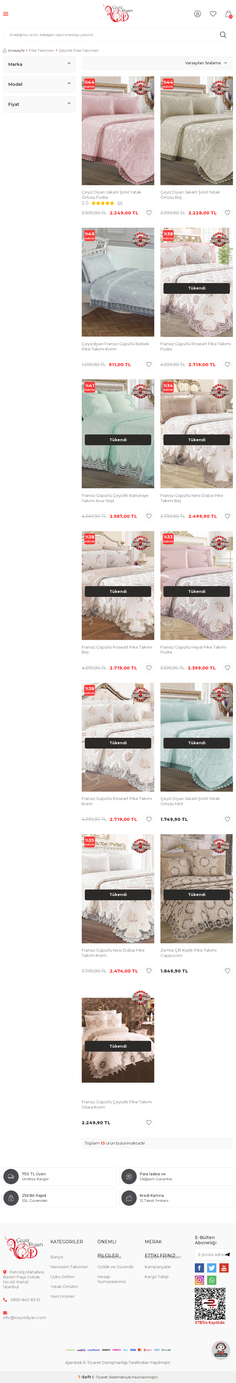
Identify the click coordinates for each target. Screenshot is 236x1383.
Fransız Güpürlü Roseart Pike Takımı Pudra (195, 346)
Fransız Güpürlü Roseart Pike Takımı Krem (117, 801)
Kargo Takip (157, 1276)
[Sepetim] (228, 13)
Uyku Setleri (62, 1276)
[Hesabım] (197, 13)
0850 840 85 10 (21, 1299)
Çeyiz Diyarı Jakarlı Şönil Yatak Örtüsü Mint (190, 801)
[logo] (118, 14)
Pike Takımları (41, 50)
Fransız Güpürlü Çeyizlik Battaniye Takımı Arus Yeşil (115, 498)
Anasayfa (14, 50)
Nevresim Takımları (69, 1266)
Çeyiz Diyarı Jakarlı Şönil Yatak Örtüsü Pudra (111, 195)
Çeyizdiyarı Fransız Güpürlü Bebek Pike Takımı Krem (115, 346)
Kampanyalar (158, 1266)
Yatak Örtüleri (64, 1286)
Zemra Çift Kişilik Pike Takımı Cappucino (188, 953)
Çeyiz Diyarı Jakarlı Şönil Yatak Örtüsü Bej (190, 195)
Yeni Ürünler (62, 1296)
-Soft (85, 1377)
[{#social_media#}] (199, 1268)
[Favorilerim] (213, 13)
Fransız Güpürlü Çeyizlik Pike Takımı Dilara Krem (117, 1104)
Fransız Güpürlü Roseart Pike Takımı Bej (117, 650)
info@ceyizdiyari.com (23, 1315)
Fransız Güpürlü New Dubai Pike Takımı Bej (191, 498)
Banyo (56, 1256)
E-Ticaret (100, 1377)
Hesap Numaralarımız (111, 1279)
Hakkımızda (109, 1256)
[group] (196, 131)
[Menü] (5, 13)
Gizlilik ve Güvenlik (115, 1266)
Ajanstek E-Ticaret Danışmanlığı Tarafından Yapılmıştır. (118, 1362)
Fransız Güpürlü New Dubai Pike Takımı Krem (113, 953)
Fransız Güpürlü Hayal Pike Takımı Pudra (193, 650)
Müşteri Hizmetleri (163, 1256)
